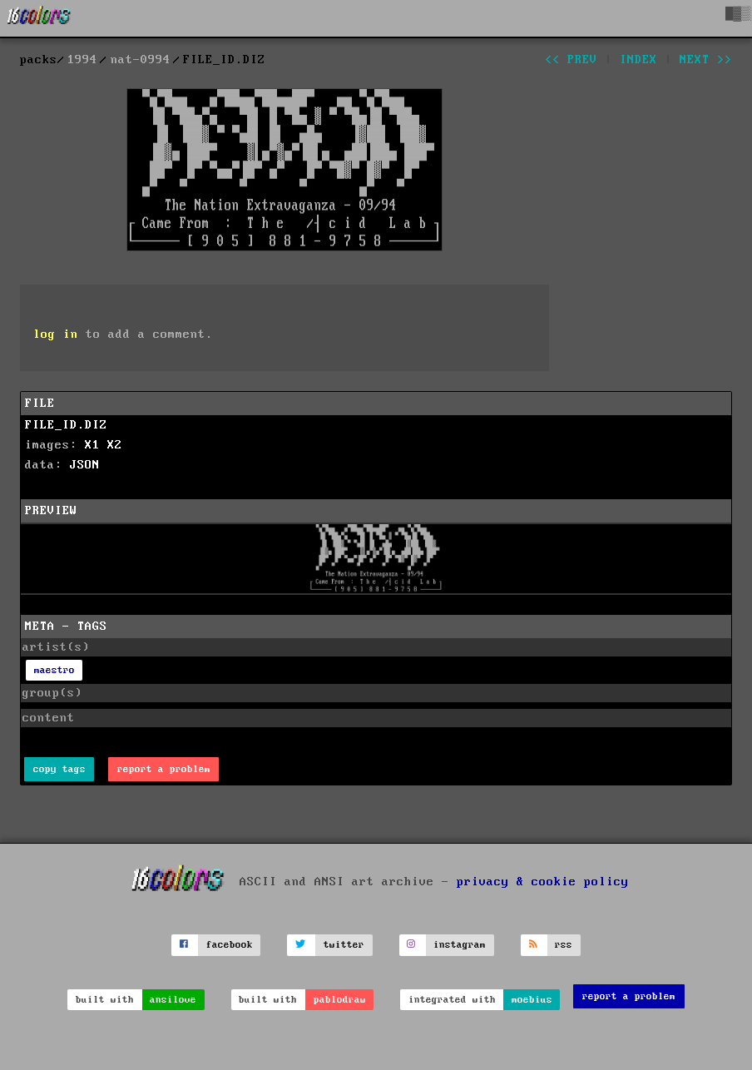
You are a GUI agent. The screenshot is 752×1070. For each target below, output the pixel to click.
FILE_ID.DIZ (66, 425)
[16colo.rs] (39, 18)
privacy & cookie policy (543, 881)
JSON (85, 465)
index (638, 60)
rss (563, 944)
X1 (92, 445)
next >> (706, 60)
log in (55, 334)
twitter (344, 944)
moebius (532, 999)
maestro (54, 670)
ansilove (173, 999)
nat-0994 (141, 60)
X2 (114, 445)
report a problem (163, 769)
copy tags (59, 769)
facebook (229, 944)
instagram (459, 944)
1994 (82, 60)
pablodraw (340, 999)
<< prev (571, 60)
